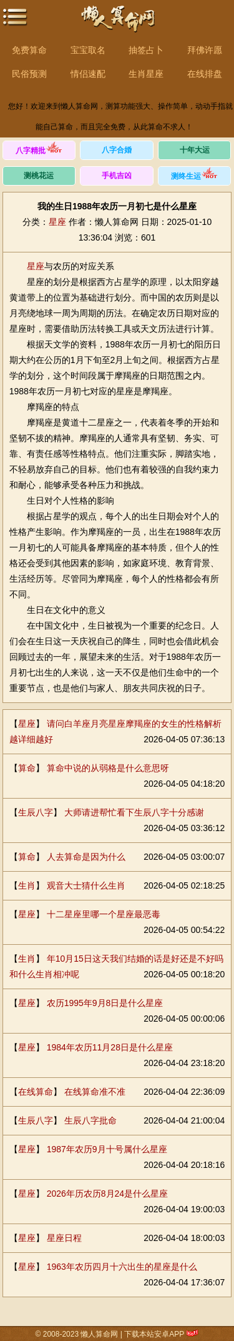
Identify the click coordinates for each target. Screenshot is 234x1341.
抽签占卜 (146, 50)
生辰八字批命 (90, 1120)
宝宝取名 (88, 50)
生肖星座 (146, 74)
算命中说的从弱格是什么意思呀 (108, 768)
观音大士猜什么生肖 (86, 885)
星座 (57, 222)
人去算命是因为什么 (86, 857)
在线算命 (35, 1092)
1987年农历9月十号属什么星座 (107, 1149)
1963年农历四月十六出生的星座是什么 (122, 1267)
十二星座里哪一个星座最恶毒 (103, 914)
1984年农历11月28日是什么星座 (110, 1047)
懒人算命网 (117, 25)
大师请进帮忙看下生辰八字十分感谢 (134, 812)
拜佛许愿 (204, 50)
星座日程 (64, 1238)
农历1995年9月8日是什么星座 (105, 1003)
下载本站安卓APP (154, 1334)
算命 (27, 768)
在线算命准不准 (94, 1092)
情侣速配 (88, 74)
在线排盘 (204, 74)
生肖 (27, 885)
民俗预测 (29, 74)
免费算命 (29, 50)
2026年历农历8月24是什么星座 (107, 1194)
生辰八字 (35, 812)
